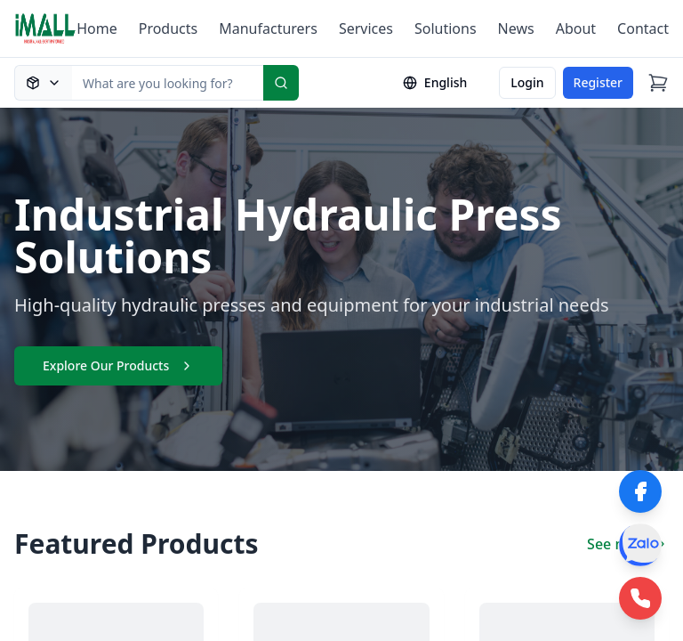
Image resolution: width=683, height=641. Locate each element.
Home (96, 28)
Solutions (445, 28)
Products (168, 28)
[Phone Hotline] (640, 598)
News (516, 28)
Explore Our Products (118, 365)
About (576, 28)
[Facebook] (640, 491)
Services (366, 28)
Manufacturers (268, 28)
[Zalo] (640, 544)
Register (598, 82)
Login (526, 82)
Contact (643, 28)
